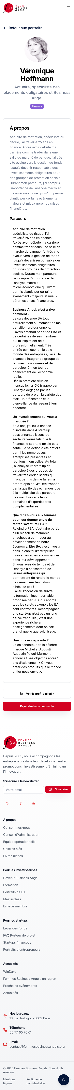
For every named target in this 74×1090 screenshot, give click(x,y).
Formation (10, 885)
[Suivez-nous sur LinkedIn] (33, 803)
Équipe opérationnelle (19, 842)
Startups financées (17, 942)
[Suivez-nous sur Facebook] (20, 803)
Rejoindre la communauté (37, 706)
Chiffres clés (12, 849)
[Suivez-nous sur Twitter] (8, 803)
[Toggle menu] (68, 8)
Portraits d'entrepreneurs (21, 949)
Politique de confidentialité (35, 1081)
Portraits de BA (14, 892)
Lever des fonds (15, 928)
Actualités (10, 993)
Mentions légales (9, 1081)
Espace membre (15, 906)
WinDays (9, 972)
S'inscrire (58, 789)
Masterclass (12, 899)
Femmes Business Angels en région (29, 979)
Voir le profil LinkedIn (37, 693)
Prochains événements (20, 986)
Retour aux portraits (22, 28)
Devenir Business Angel (20, 878)
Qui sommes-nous (16, 828)
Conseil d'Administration (21, 835)
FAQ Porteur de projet (19, 935)
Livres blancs (13, 856)
